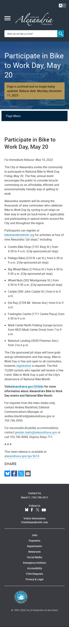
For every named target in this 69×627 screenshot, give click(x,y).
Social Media (34, 557)
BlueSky (26, 510)
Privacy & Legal (34, 579)
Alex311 (25, 497)
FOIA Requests (34, 573)
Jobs (34, 535)
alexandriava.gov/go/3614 (21, 456)
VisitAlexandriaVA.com (34, 522)
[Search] (61, 33)
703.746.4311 (40, 497)
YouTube (44, 510)
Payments (34, 540)
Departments (34, 546)
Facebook (31, 510)
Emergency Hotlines (34, 562)
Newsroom (34, 551)
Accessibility (34, 568)
